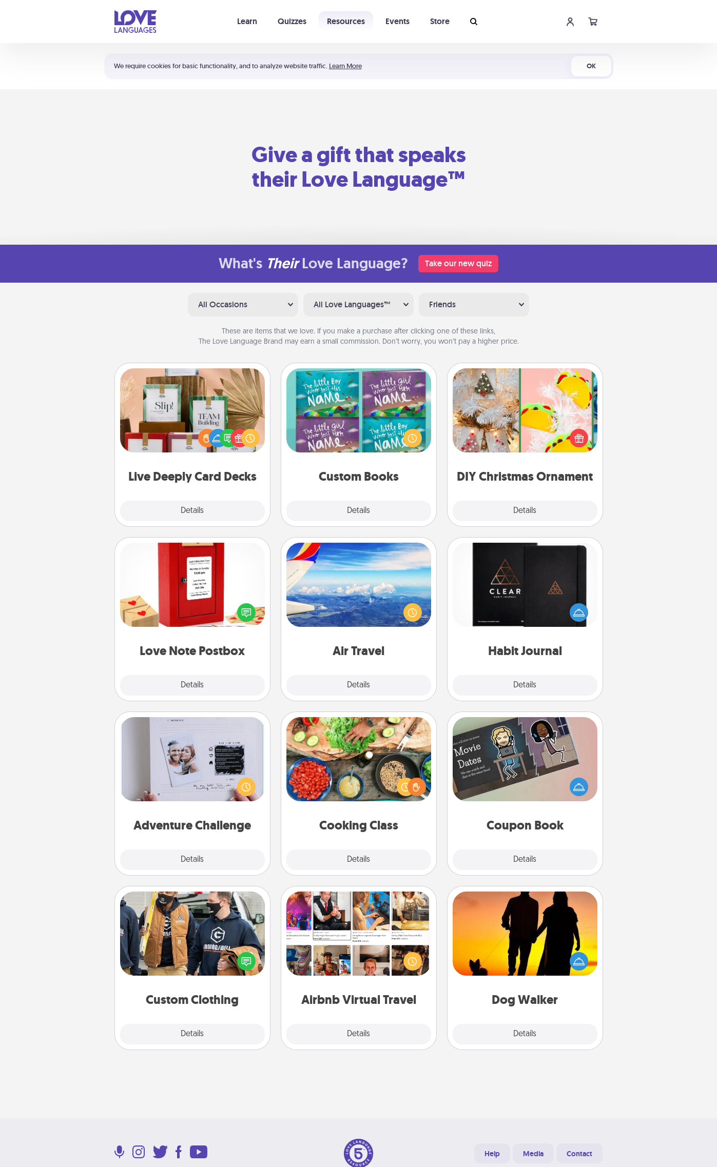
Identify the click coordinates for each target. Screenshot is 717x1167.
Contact (579, 1153)
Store (440, 21)
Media (533, 1153)
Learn (247, 21)
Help (492, 1153)
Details (192, 511)
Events (397, 21)
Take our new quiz (458, 263)
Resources (346, 21)
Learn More (345, 66)
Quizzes (292, 21)
